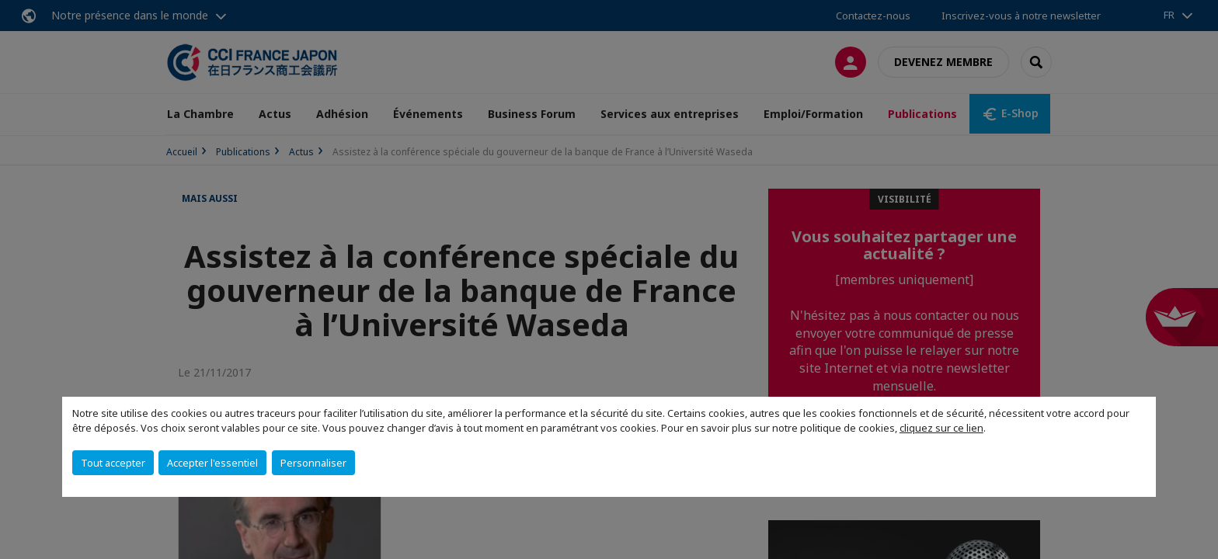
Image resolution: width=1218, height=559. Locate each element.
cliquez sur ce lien (941, 428)
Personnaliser (313, 463)
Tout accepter (113, 463)
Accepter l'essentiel (212, 463)
